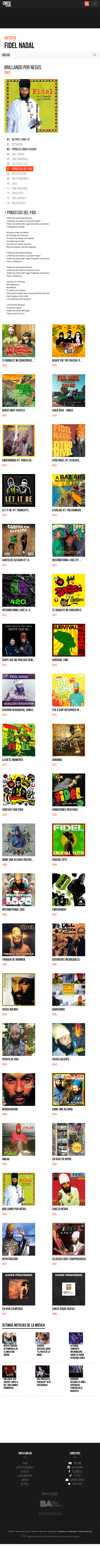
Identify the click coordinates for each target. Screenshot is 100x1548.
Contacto (75, 1483)
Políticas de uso (85, 1531)
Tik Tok (75, 1475)
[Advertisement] (48, 1421)
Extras (25, 1483)
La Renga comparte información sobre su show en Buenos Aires (77, 1351)
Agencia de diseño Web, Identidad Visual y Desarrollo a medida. (50, 1536)
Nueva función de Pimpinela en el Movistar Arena (11, 1350)
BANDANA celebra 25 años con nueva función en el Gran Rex (77, 1385)
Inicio (25, 1463)
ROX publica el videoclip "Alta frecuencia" (44, 1382)
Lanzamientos (25, 1475)
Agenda (25, 1479)
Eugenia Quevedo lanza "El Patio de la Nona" (44, 1350)
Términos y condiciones (67, 1531)
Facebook (75, 1471)
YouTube (75, 1463)
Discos (6, 55)
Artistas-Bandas (25, 1467)
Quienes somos (75, 1479)
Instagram (75, 1467)
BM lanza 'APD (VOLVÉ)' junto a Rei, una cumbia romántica (11, 1383)
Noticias (25, 1471)
